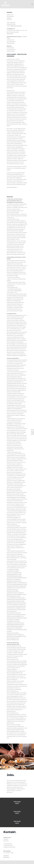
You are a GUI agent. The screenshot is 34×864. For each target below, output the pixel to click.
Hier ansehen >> (14, 187)
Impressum (6, 855)
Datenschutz (6, 857)
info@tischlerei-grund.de (16, 25)
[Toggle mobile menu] (32, 4)
